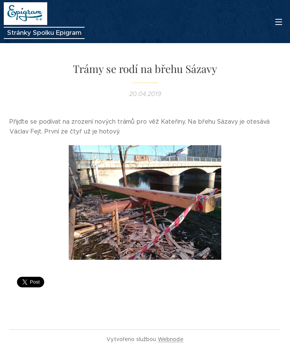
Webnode (171, 339)
